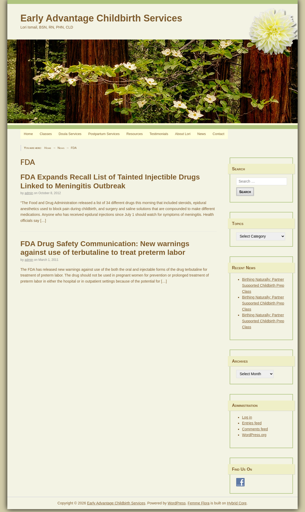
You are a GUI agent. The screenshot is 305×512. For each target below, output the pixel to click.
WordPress (177, 503)
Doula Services (70, 134)
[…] (43, 220)
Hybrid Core (237, 503)
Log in (247, 417)
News (201, 134)
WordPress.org (254, 435)
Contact (218, 134)
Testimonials (158, 134)
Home (28, 134)
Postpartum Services (104, 134)
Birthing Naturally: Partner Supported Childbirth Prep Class (263, 285)
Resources (134, 134)
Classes (46, 134)
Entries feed (252, 423)
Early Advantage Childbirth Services (101, 18)
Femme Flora (199, 503)
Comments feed (255, 429)
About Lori (182, 134)
